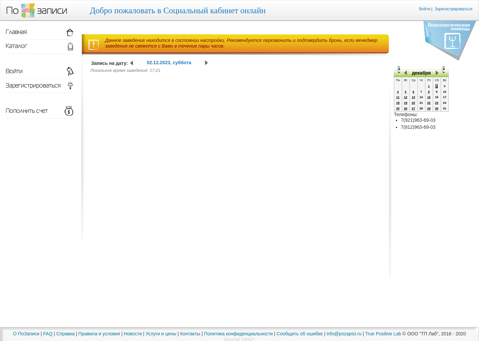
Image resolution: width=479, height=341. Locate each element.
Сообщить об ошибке (299, 333)
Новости (133, 333)
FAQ (48, 333)
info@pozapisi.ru (344, 333)
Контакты (190, 333)
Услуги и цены (161, 333)
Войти (424, 9)
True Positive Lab (383, 333)
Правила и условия (99, 333)
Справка (65, 333)
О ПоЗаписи (26, 333)
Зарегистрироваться (453, 9)
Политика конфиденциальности (238, 333)
